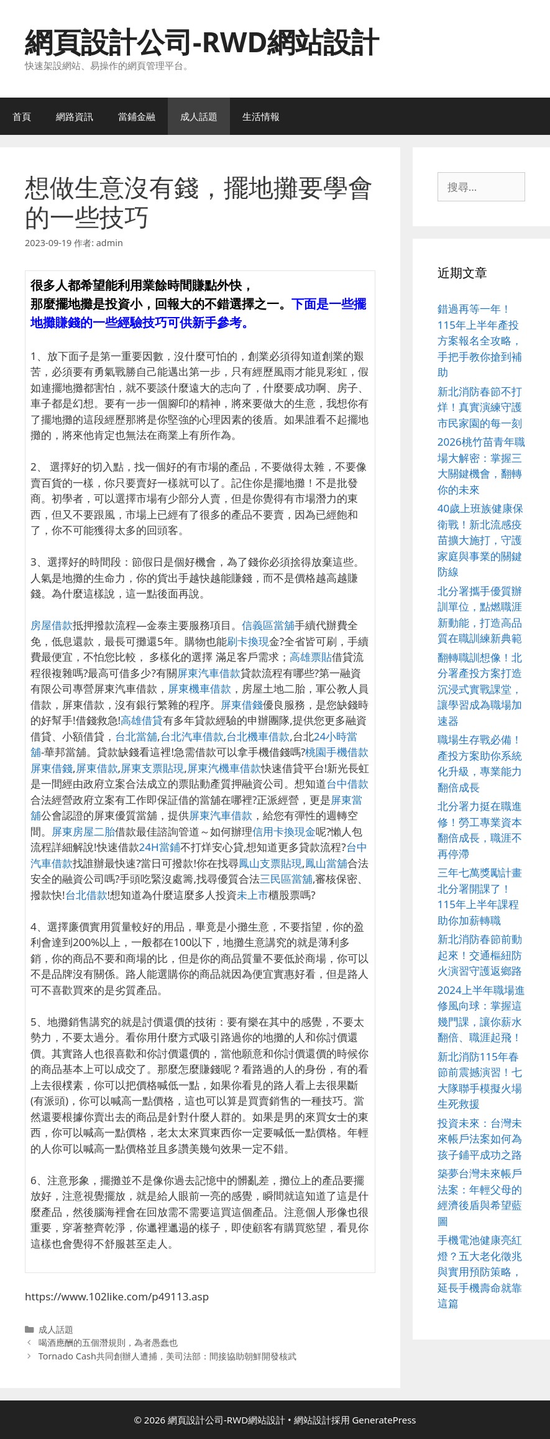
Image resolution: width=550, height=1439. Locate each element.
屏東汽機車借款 (224, 768)
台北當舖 (136, 736)
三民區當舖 (286, 878)
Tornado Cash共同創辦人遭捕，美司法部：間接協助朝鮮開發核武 (167, 1356)
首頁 (21, 116)
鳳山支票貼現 (270, 863)
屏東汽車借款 (209, 673)
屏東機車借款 (199, 688)
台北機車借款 (258, 736)
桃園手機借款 (337, 752)
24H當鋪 (159, 847)
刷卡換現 (248, 641)
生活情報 (261, 116)
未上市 (252, 895)
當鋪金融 (136, 116)
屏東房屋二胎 (83, 831)
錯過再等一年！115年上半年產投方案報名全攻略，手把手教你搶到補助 (480, 340)
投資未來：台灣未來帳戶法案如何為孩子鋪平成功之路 (480, 1139)
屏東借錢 (242, 704)
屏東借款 (97, 768)
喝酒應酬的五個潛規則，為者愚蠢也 (108, 1342)
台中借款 (347, 783)
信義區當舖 (268, 625)
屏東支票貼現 (152, 768)
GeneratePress (384, 1420)
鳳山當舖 (326, 863)
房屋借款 (51, 625)
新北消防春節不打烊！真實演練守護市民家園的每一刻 (480, 407)
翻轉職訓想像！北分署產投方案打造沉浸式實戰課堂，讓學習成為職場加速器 (480, 689)
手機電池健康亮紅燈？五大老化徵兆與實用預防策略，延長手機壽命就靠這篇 (480, 1271)
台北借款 (86, 895)
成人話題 (199, 116)
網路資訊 (74, 116)
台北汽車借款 (192, 736)
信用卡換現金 (284, 831)
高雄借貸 (142, 720)
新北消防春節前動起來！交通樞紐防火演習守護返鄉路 (480, 955)
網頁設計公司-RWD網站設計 (202, 41)
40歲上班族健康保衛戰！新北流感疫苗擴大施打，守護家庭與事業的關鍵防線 (480, 540)
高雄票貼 (311, 657)
